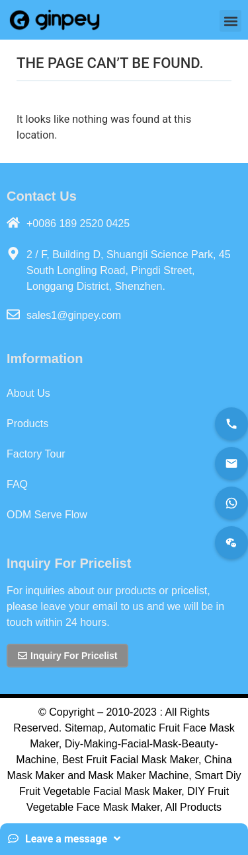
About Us (28, 393)
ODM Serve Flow (47, 514)
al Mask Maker (164, 759)
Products (27, 423)
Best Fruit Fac (95, 759)
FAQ (17, 484)
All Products (193, 807)
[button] (230, 21)
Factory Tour (36, 454)
